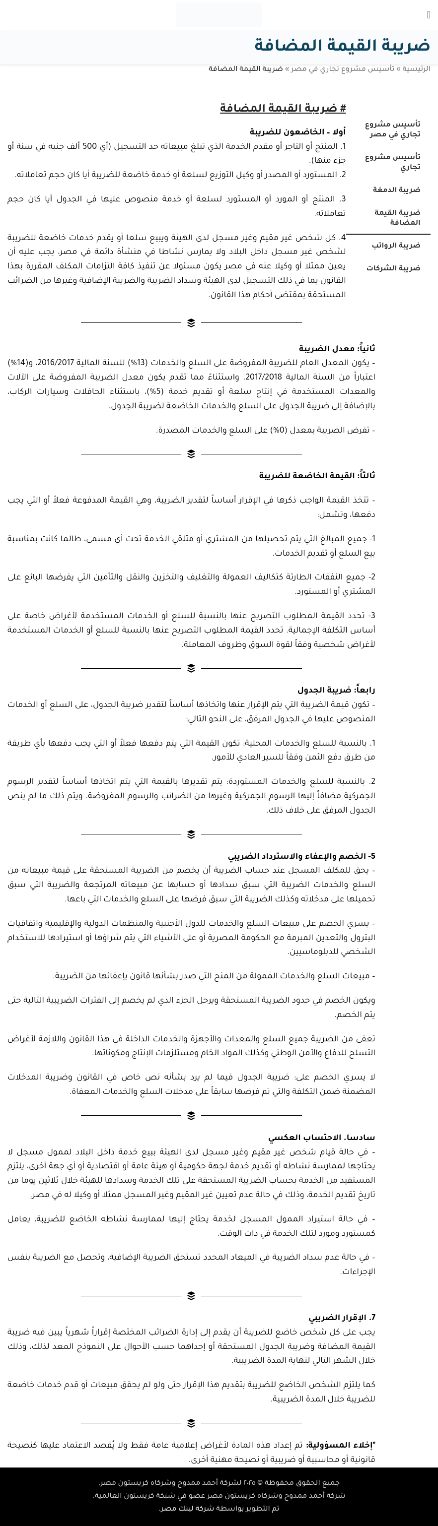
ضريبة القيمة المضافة (397, 219)
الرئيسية (417, 70)
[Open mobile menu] (429, 15)
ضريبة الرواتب (396, 247)
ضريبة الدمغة (397, 191)
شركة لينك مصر (188, 1510)
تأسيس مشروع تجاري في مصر (342, 70)
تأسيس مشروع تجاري (393, 163)
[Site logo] (219, 16)
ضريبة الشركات (393, 269)
